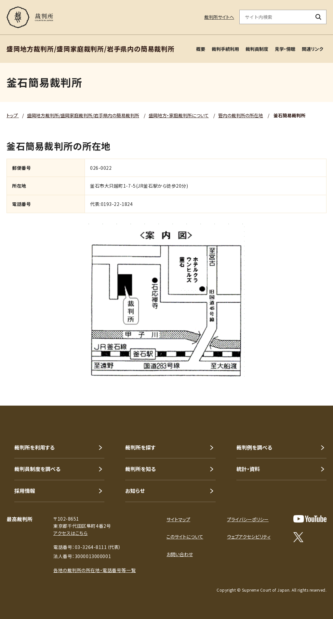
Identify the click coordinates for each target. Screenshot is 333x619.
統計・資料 (248, 469)
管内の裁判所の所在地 (240, 115)
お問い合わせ (179, 554)
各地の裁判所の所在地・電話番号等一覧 (94, 570)
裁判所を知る (140, 469)
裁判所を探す (140, 447)
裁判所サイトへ (219, 17)
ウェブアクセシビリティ (249, 536)
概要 (200, 49)
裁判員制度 (257, 49)
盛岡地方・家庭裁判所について (179, 115)
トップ (13, 115)
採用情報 (24, 491)
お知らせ (135, 491)
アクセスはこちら (70, 533)
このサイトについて (184, 536)
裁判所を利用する (34, 447)
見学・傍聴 (285, 49)
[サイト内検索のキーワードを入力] (275, 17)
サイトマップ (178, 519)
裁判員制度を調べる (37, 469)
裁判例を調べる (254, 447)
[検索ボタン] (318, 17)
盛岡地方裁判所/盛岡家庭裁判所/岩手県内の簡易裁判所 (83, 115)
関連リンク (312, 49)
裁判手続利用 (225, 49)
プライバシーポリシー (248, 519)
